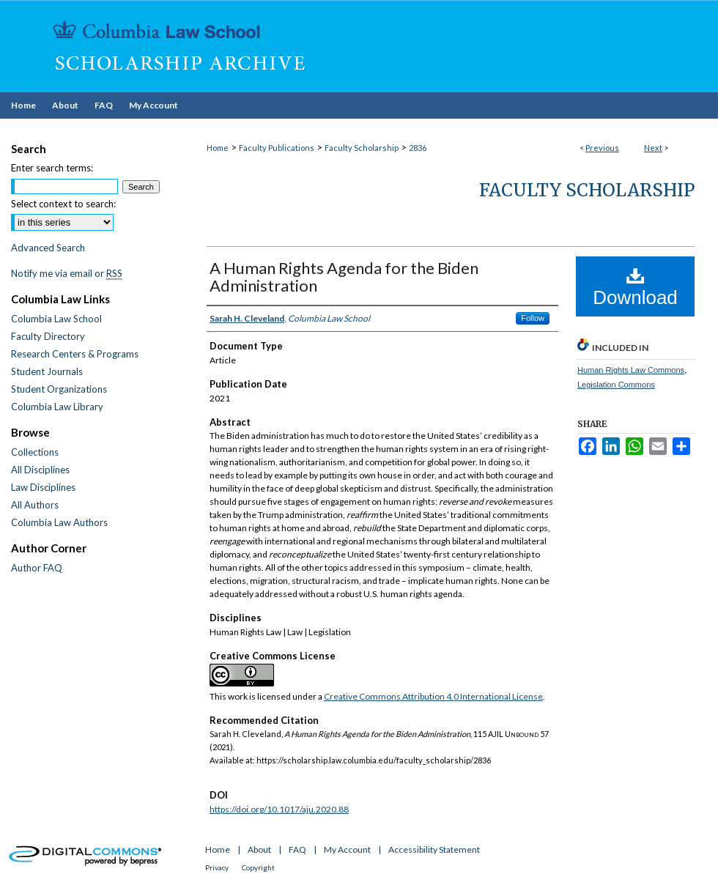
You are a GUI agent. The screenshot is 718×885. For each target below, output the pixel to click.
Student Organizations (59, 389)
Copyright (258, 867)
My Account (347, 849)
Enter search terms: (52, 168)
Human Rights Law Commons (630, 370)
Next (653, 147)
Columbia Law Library (57, 406)
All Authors (35, 505)
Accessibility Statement (434, 849)
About (259, 849)
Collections (35, 452)
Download (635, 287)
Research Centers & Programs (74, 354)
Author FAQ (36, 568)
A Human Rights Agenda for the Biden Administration (344, 276)
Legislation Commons (616, 384)
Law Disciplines (43, 487)
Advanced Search (48, 247)
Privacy (217, 867)
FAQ (297, 849)
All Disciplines (40, 469)
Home (218, 147)
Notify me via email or (66, 273)
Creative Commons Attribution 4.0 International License (433, 696)
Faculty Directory (48, 336)
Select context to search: (63, 204)
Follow (532, 318)
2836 (417, 147)
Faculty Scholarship (362, 147)
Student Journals (47, 371)
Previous (602, 147)
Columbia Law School (56, 319)
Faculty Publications (276, 147)
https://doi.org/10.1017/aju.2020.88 (279, 809)
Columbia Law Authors (59, 522)
